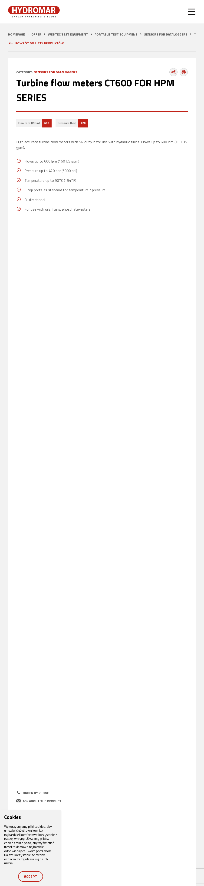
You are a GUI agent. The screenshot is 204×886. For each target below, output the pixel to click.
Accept (30, 876)
